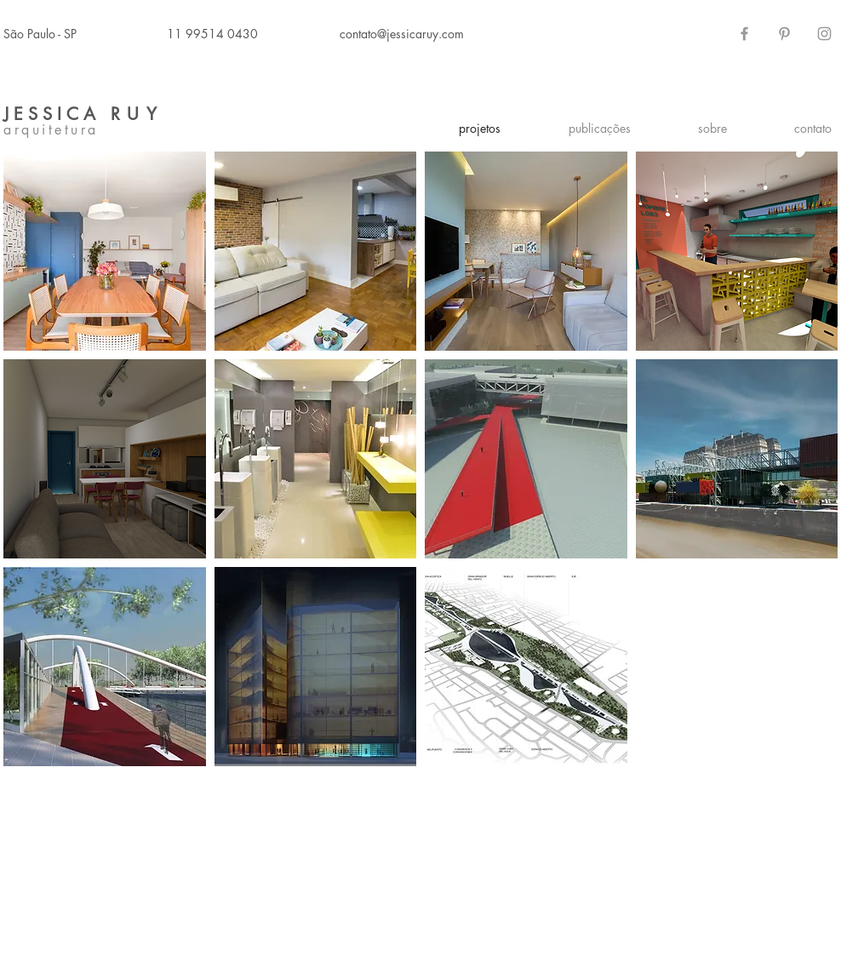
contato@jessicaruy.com (402, 34)
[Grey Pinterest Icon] (784, 34)
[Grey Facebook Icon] (744, 34)
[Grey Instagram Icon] (824, 34)
